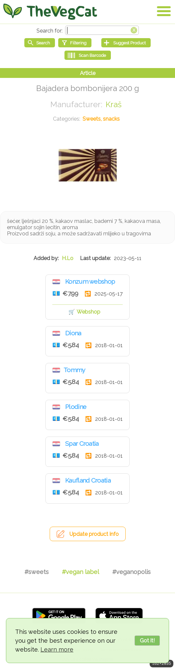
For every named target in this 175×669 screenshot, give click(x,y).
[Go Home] (50, 11)
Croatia (56, 281)
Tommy (74, 369)
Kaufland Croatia (88, 480)
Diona (73, 333)
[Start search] (39, 42)
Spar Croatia (82, 443)
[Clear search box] (134, 30)
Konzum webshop (90, 281)
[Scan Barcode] (87, 55)
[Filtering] (74, 42)
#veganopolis (131, 571)
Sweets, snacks (101, 119)
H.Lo (67, 258)
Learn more (56, 649)
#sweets (36, 571)
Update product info (94, 534)
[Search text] (102, 30)
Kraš (114, 104)
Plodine (75, 406)
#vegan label (80, 571)
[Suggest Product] (126, 42)
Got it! (147, 640)
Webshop (88, 312)
